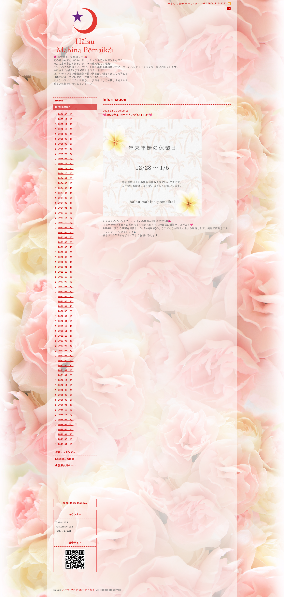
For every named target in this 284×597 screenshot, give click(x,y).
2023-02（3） (66, 262)
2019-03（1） (66, 439)
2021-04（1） (66, 360)
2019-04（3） (66, 434)
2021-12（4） (66, 326)
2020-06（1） (66, 400)
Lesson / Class (65, 459)
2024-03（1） (66, 198)
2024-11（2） (66, 168)
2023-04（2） (66, 252)
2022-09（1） (66, 281)
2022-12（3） (66, 272)
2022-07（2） (66, 291)
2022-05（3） (66, 301)
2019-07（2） (66, 419)
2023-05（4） (66, 247)
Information (62, 107)
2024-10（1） (66, 173)
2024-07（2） (66, 178)
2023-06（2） (66, 242)
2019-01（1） (66, 444)
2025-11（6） (66, 124)
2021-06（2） (66, 350)
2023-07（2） (66, 237)
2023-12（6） (66, 213)
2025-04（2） (66, 149)
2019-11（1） (66, 414)
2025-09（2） (66, 134)
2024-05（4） (66, 188)
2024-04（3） (66, 193)
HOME (59, 100)
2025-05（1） (66, 144)
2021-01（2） (66, 375)
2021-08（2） (66, 341)
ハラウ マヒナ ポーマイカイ (78, 590)
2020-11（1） (66, 385)
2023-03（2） (66, 257)
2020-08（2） (66, 390)
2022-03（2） (66, 311)
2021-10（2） (66, 336)
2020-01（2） (66, 405)
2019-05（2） (66, 429)
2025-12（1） (66, 119)
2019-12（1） (66, 410)
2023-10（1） (66, 222)
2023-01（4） (66, 267)
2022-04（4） (66, 306)
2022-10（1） (66, 277)
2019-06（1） (66, 424)
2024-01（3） (66, 208)
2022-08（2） (66, 286)
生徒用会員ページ (65, 465)
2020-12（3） (66, 380)
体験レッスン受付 (65, 452)
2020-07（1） (66, 395)
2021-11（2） (66, 331)
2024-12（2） (66, 163)
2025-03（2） (66, 153)
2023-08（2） (66, 232)
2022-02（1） (66, 316)
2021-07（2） (66, 345)
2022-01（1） (66, 321)
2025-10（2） (66, 129)
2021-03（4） (66, 365)
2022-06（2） (66, 296)
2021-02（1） (66, 370)
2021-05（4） (66, 355)
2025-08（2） (66, 139)
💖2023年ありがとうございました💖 (127, 114)
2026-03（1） (66, 114)
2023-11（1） (66, 217)
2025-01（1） (66, 158)
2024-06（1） (66, 183)
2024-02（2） (66, 203)
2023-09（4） (66, 227)
